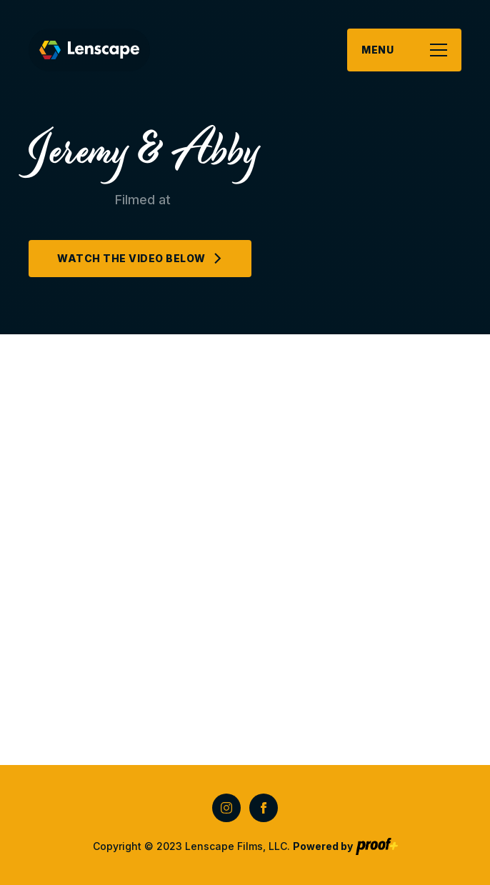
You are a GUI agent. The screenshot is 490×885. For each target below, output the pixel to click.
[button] (404, 50)
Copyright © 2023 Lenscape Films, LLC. (223, 846)
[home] (89, 50)
